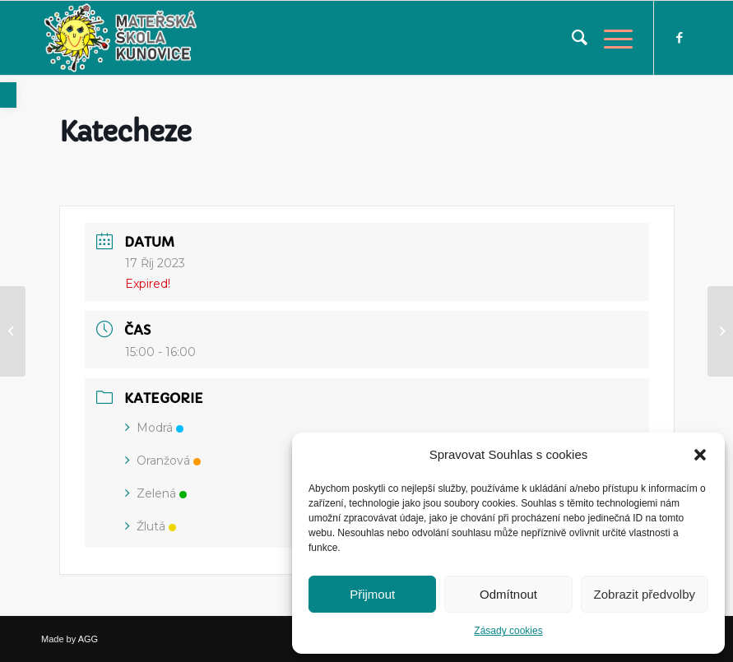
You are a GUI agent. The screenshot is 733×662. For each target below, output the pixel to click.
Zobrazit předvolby (644, 594)
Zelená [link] (156, 493)
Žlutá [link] (150, 526)
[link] (8, 95)
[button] (700, 455)
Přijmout (372, 594)
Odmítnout (508, 594)
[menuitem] (571, 38)
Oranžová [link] (163, 460)
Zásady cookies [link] (508, 631)
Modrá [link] (154, 427)
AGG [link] (88, 639)
